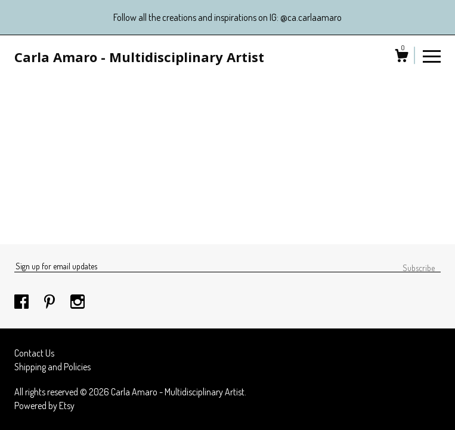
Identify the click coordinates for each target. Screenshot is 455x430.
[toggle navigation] (432, 55)
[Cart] (401, 57)
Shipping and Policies (52, 367)
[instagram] (77, 302)
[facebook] (22, 302)
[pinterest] (50, 302)
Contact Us (34, 353)
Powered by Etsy (44, 405)
